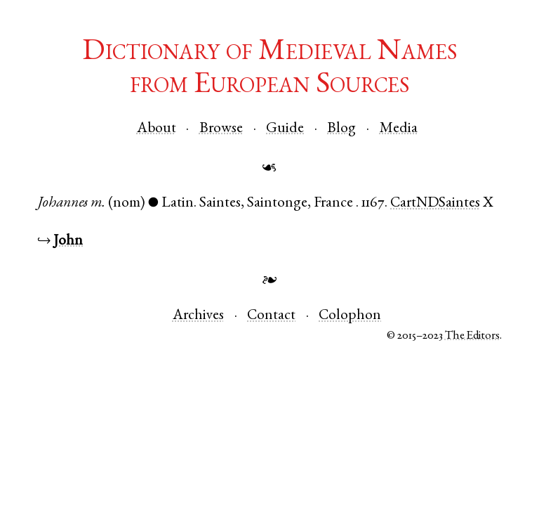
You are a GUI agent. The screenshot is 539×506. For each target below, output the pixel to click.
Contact (271, 316)
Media (399, 129)
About (156, 129)
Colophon (350, 316)
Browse (221, 129)
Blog (341, 129)
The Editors (472, 336)
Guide (285, 129)
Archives (198, 316)
